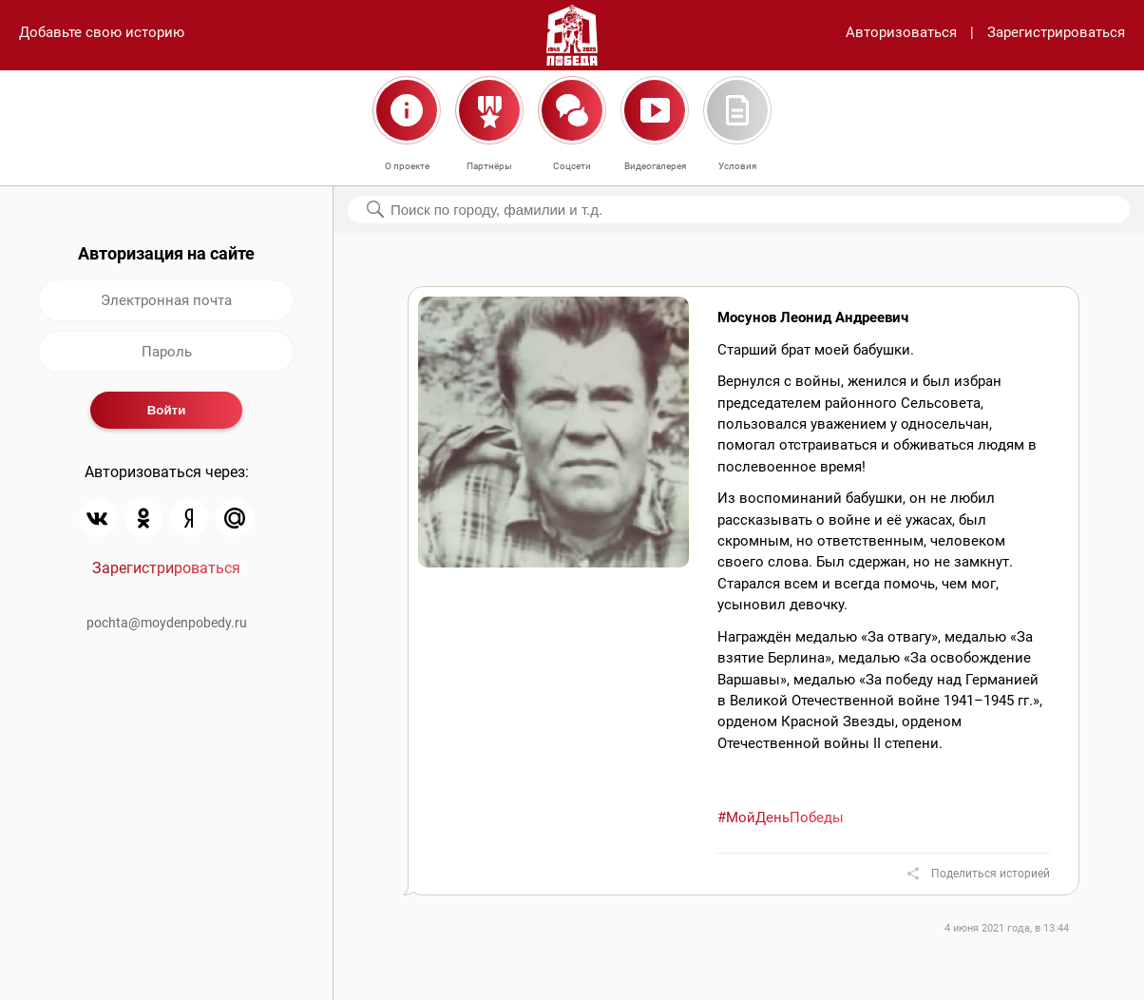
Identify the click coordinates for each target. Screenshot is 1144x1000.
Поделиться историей (990, 873)
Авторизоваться (901, 32)
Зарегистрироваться (1056, 32)
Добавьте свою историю (101, 32)
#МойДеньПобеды (780, 817)
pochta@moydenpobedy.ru (166, 622)
